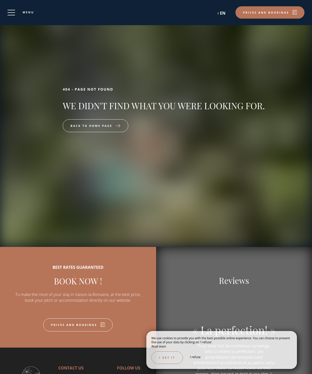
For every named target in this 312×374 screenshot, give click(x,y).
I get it (167, 357)
